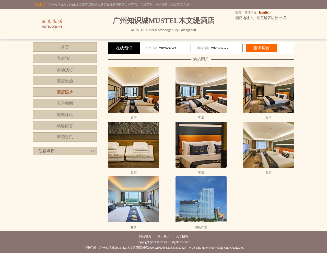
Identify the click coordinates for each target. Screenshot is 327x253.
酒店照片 (65, 92)
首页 (65, 47)
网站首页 (145, 236)
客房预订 (65, 58)
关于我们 (163, 236)
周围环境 (65, 114)
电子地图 (65, 103)
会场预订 (65, 69)
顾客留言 (65, 126)
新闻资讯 (65, 137)
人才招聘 (182, 236)
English (264, 12)
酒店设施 (65, 81)
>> (92, 151)
